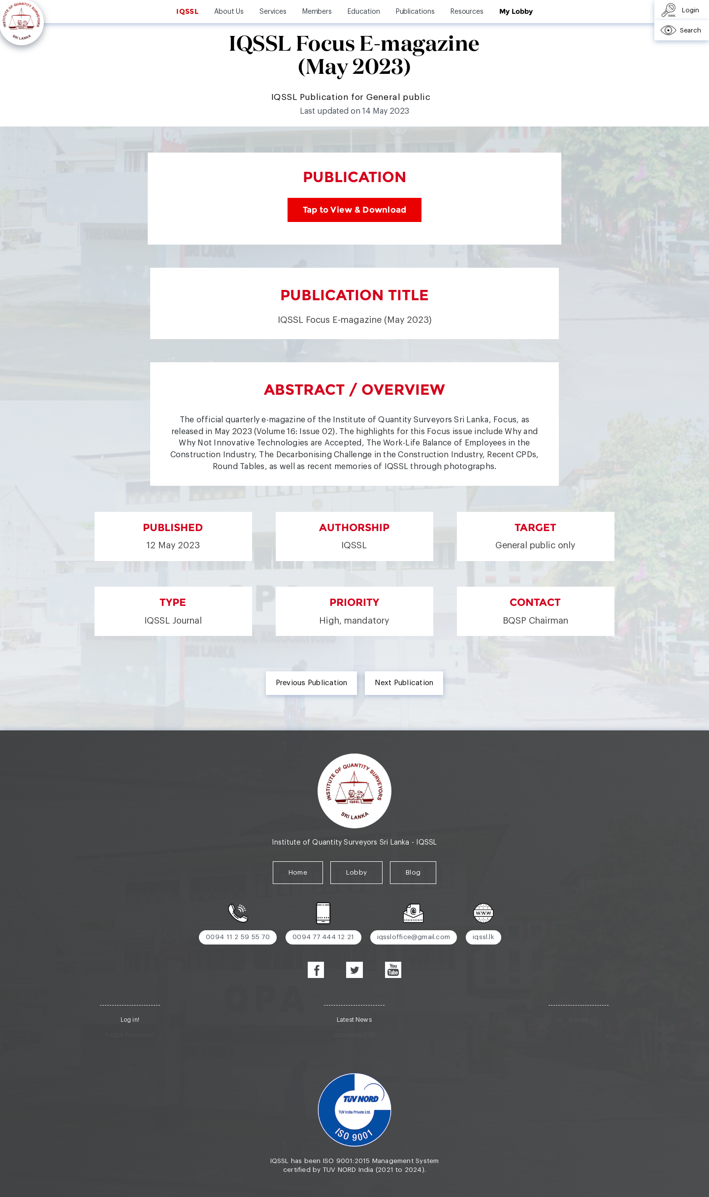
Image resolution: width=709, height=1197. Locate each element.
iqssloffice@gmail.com (414, 937)
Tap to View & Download (355, 210)
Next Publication (404, 683)
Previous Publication (312, 683)
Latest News (354, 1020)
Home (298, 872)
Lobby (356, 872)
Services (272, 11)
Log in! (130, 1020)
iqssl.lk (483, 937)
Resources (467, 11)
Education (364, 11)
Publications (415, 11)
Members (317, 11)
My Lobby (515, 11)
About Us (229, 11)
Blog (413, 872)
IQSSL (187, 11)
